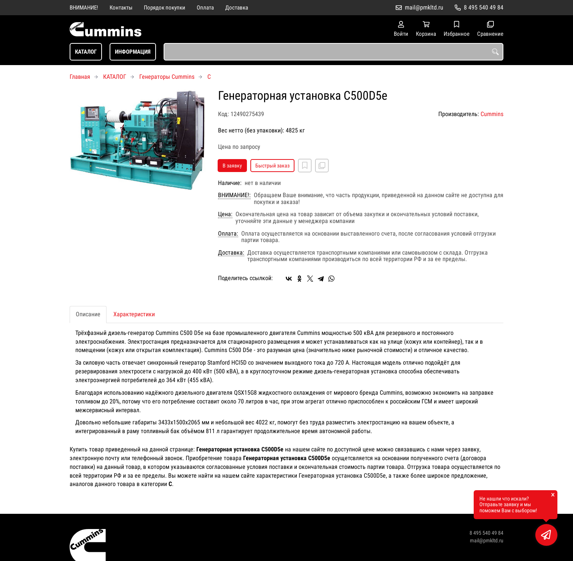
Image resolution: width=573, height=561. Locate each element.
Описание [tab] (88, 314)
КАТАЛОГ (86, 51)
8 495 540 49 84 (483, 7)
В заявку (232, 166)
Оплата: (228, 233)
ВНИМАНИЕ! (84, 7)
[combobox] (333, 52)
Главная (80, 76)
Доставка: (231, 252)
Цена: (225, 214)
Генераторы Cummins (166, 76)
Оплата (205, 7)
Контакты (121, 7)
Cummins (492, 114)
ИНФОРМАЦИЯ (133, 51)
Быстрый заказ (272, 166)
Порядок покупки (164, 7)
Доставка (236, 7)
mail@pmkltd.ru (424, 7)
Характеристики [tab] (134, 314)
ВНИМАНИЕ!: (234, 195)
